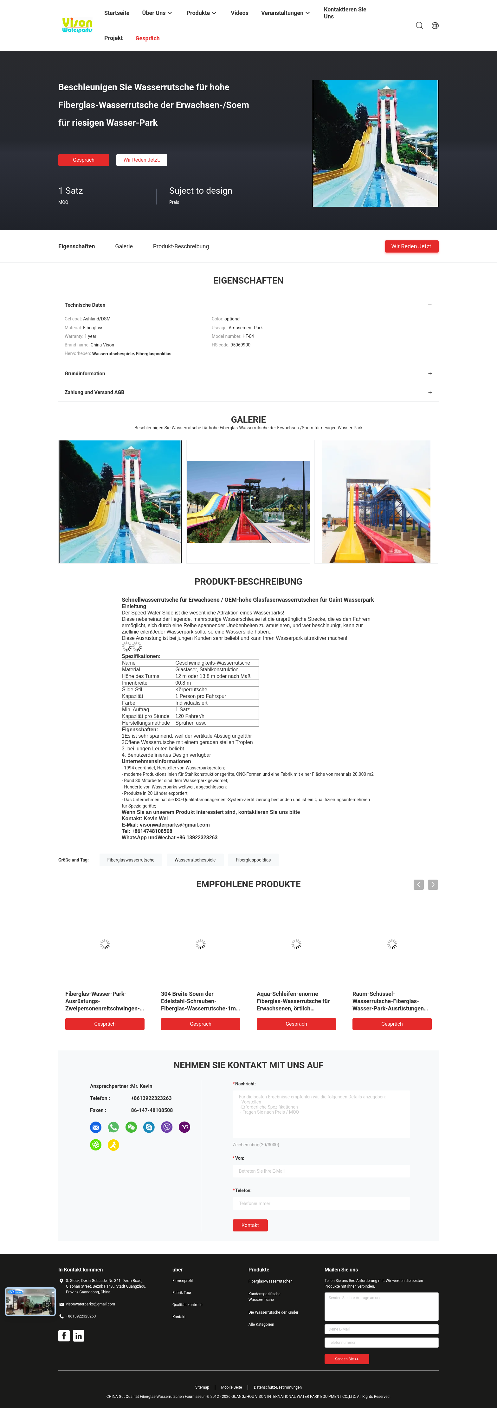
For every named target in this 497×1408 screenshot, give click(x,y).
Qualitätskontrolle (187, 1305)
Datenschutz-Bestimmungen (278, 1387)
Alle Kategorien (261, 1324)
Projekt (113, 38)
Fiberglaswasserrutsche (131, 859)
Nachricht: (245, 1083)
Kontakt (250, 1225)
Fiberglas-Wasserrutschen (270, 1281)
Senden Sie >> (347, 1359)
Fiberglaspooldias (253, 859)
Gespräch (83, 160)
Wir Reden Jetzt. (141, 160)
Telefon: (243, 1190)
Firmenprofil (182, 1280)
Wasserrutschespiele (195, 859)
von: (239, 1158)
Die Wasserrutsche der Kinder (273, 1312)
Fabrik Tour (181, 1293)
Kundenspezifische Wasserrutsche (264, 1297)
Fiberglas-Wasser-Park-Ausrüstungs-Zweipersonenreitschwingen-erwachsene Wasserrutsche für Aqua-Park (102, 1008)
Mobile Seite (231, 1387)
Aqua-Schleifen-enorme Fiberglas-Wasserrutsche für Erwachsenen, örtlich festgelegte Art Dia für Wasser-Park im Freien (293, 1008)
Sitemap (202, 1387)
